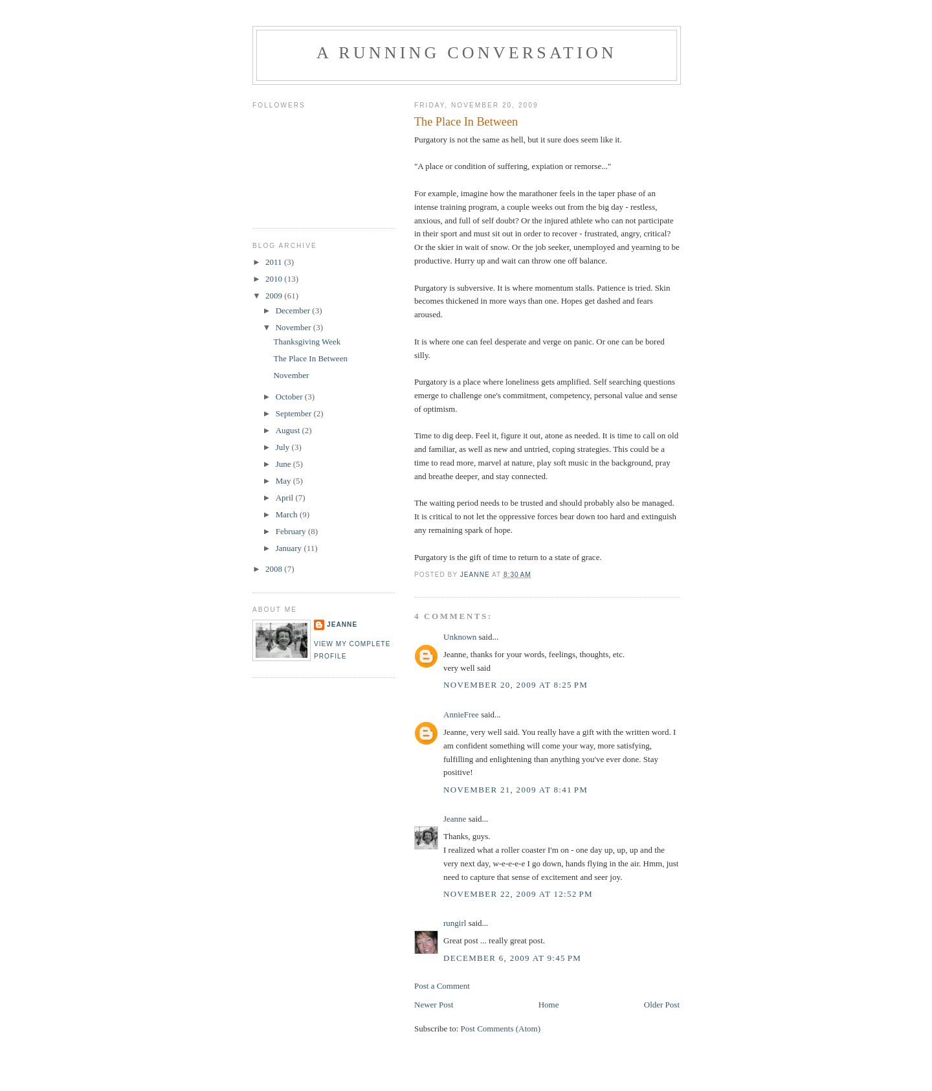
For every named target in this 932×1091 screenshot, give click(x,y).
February (292, 531)
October (290, 396)
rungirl (454, 923)
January (290, 548)
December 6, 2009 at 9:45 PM (512, 958)
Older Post (662, 1004)
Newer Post (433, 1004)
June (284, 464)
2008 (274, 569)
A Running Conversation (466, 52)
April (286, 497)
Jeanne (454, 819)
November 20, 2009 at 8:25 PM (515, 685)
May (284, 481)
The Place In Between (310, 358)
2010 (274, 279)
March (288, 514)
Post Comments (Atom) (501, 1028)
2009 (274, 295)
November (294, 327)
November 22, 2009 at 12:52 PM (518, 894)
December (294, 310)
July (284, 447)
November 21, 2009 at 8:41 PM (515, 789)
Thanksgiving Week (306, 341)
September (295, 413)
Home (548, 1004)
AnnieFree (461, 714)
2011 (274, 262)
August (289, 430)
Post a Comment (442, 986)
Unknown (459, 637)
